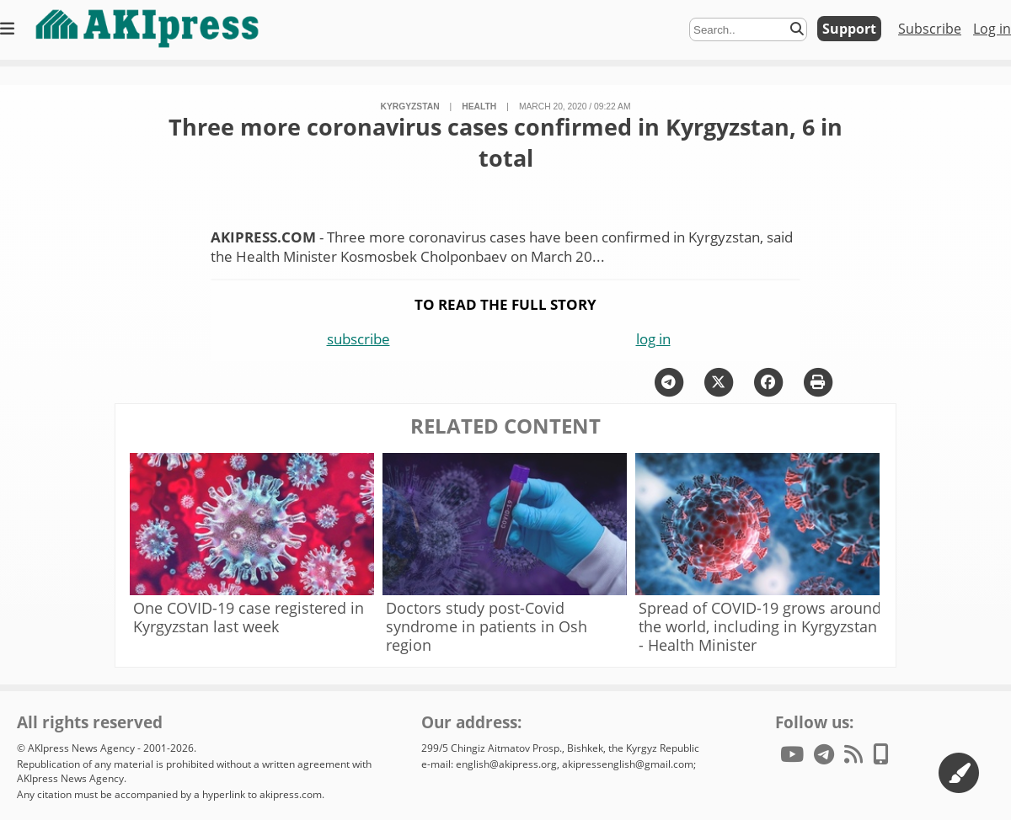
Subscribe (929, 28)
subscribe (358, 339)
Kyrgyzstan (410, 106)
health (479, 106)
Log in (992, 28)
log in (653, 339)
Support (849, 28)
